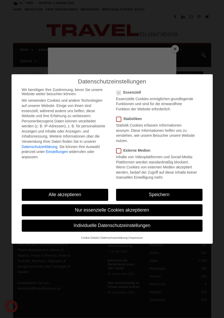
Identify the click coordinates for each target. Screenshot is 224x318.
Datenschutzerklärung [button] (114, 237)
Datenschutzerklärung (39, 147)
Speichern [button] (159, 194)
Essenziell (130, 92)
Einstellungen (57, 152)
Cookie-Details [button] (90, 237)
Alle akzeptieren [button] (64, 194)
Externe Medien (135, 150)
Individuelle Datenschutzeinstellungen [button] (112, 225)
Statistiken (130, 119)
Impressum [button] (136, 237)
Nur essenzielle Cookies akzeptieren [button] (112, 210)
